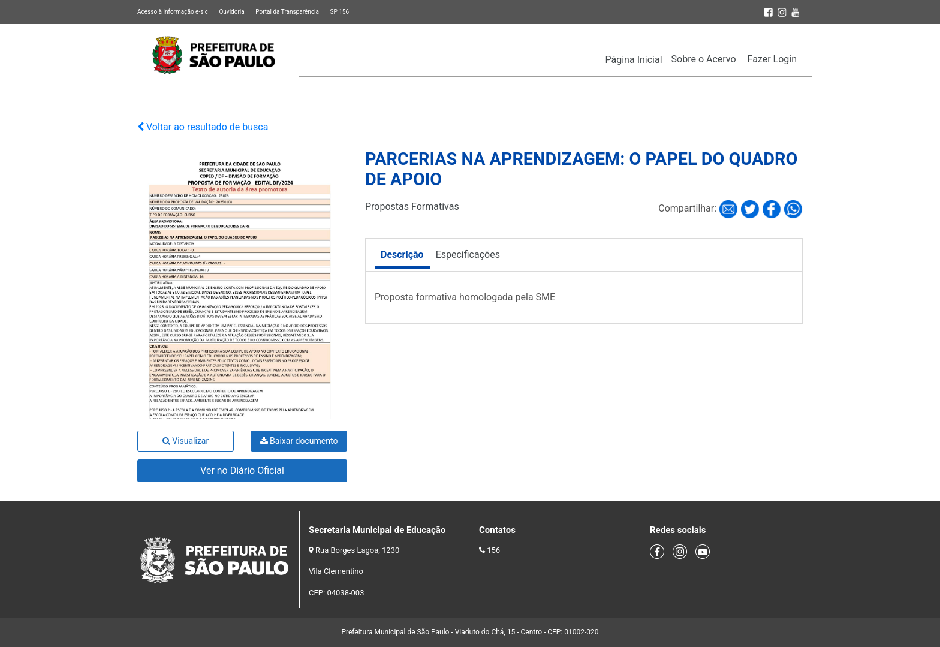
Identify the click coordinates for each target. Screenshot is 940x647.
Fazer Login (772, 59)
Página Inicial (633, 59)
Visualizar (185, 441)
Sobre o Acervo (703, 59)
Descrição (402, 254)
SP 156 (339, 11)
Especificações (468, 254)
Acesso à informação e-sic (172, 11)
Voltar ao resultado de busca (202, 127)
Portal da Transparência (287, 11)
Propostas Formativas (412, 206)
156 (493, 550)
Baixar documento (299, 441)
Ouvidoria (231, 11)
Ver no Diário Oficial (242, 470)
